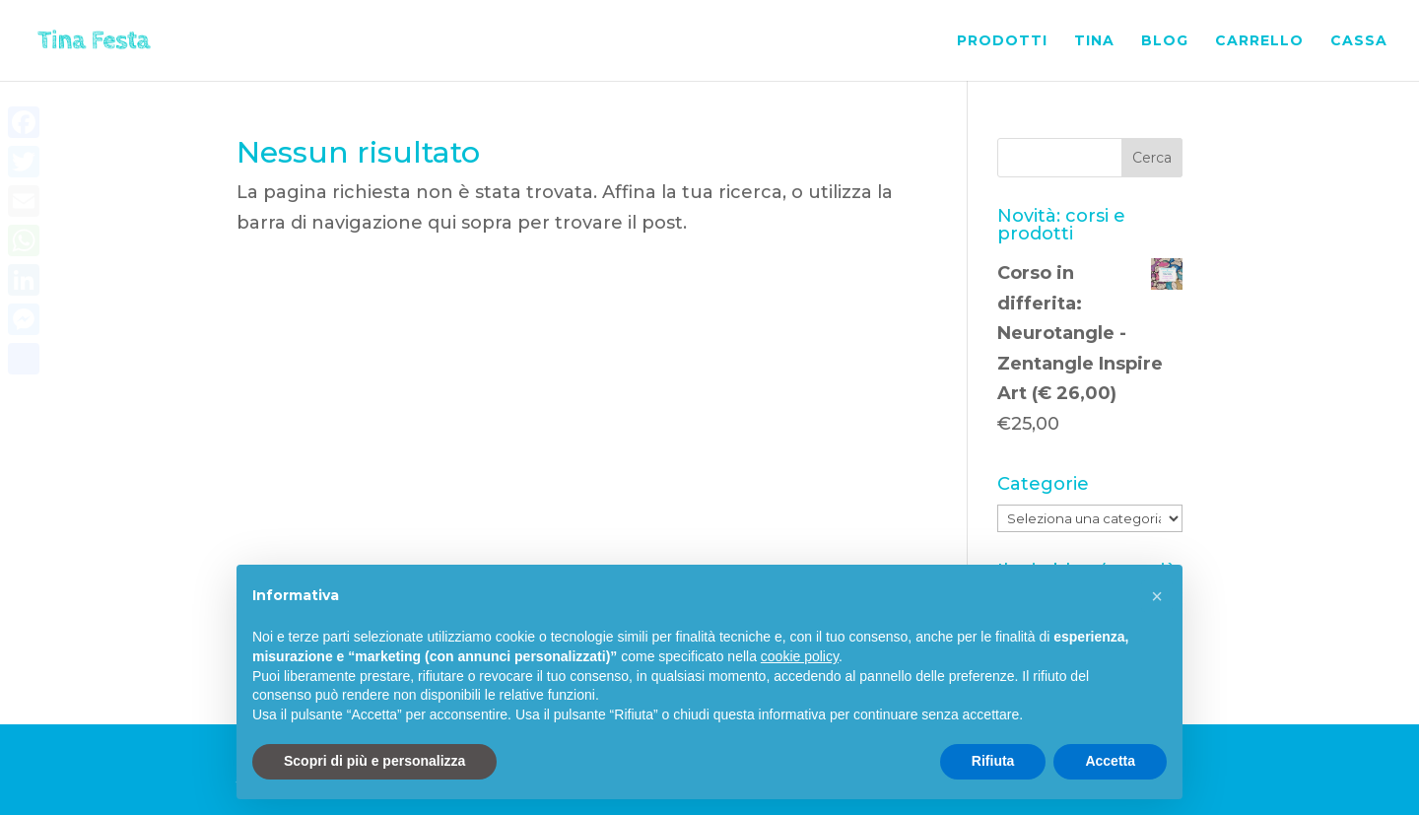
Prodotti (1002, 41)
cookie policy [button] (800, 656)
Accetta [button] (1110, 761)
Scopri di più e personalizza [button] (374, 761)
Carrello (1259, 41)
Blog (1164, 41)
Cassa (1358, 41)
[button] (1157, 596)
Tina (1094, 41)
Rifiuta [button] (993, 761)
